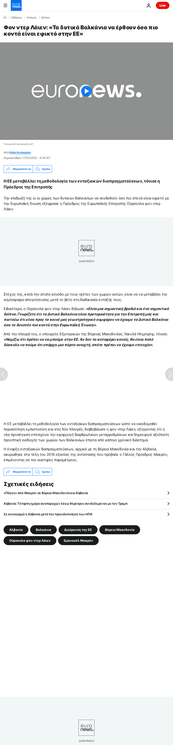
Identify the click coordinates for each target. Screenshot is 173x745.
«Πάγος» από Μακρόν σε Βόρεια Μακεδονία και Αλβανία (46, 493)
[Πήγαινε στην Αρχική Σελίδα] (16, 5)
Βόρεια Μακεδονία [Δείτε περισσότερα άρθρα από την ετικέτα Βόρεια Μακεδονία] (119, 530)
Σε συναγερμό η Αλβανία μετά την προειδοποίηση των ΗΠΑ (48, 514)
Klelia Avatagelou (20, 152)
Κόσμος (31, 17)
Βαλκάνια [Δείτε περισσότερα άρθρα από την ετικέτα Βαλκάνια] (43, 530)
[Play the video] (86, 91)
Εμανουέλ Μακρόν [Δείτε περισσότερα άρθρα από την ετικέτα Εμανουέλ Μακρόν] (78, 540)
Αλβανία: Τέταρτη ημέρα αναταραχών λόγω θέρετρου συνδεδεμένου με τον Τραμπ (66, 503)
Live (162, 5)
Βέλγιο (45, 17)
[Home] (5, 17)
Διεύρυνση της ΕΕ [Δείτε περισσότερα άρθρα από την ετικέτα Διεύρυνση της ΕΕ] (78, 530)
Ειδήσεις (16, 17)
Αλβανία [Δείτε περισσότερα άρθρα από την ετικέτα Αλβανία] (16, 530)
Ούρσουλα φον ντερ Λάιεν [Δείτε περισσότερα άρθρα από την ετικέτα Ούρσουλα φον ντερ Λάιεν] (30, 540)
